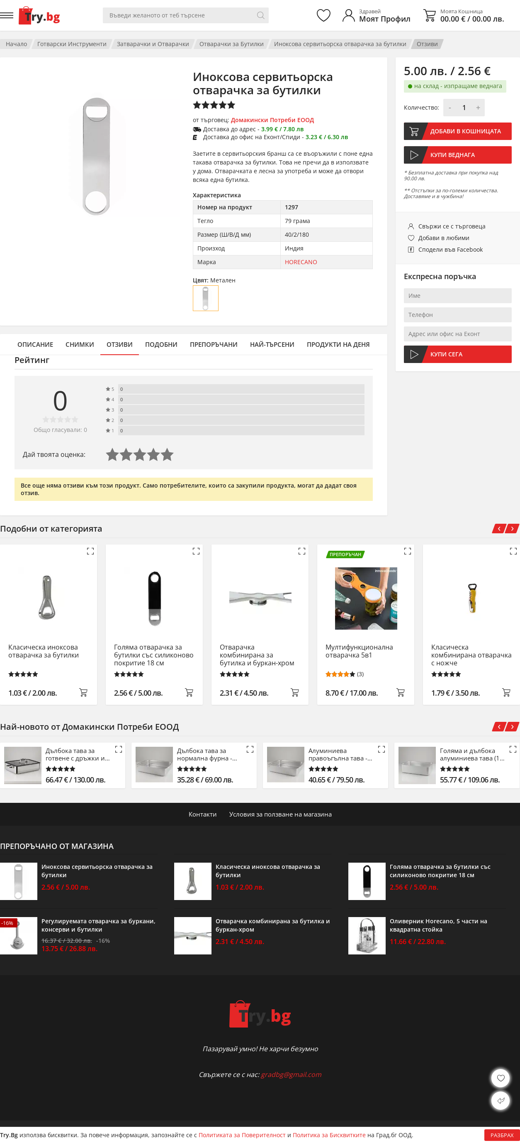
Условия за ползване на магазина (280, 814)
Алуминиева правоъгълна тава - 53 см (338, 754)
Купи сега (446, 354)
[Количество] (464, 107)
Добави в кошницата (465, 131)
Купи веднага (452, 155)
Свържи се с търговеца (452, 226)
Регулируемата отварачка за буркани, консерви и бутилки (98, 925)
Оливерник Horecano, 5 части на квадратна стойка (438, 925)
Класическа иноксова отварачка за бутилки (43, 651)
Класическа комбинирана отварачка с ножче (471, 655)
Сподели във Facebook (450, 249)
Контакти (203, 814)
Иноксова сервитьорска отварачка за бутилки (340, 44)
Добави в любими (443, 238)
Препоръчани (214, 344)
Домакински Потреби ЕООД (272, 120)
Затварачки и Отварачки (153, 44)
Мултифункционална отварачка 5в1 (359, 651)
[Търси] (261, 15)
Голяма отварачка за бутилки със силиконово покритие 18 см (154, 655)
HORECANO (301, 262)
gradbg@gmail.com (291, 1074)
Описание (35, 344)
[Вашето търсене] (186, 15)
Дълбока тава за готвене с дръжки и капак (75, 754)
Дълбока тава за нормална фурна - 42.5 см (204, 754)
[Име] (458, 295)
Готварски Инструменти (72, 44)
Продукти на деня (338, 344)
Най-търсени (272, 344)
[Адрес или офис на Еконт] (458, 333)
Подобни (161, 344)
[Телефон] (458, 314)
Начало (16, 44)
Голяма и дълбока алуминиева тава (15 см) (471, 754)
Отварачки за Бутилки (231, 44)
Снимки (80, 344)
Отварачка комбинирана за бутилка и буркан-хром (257, 655)
